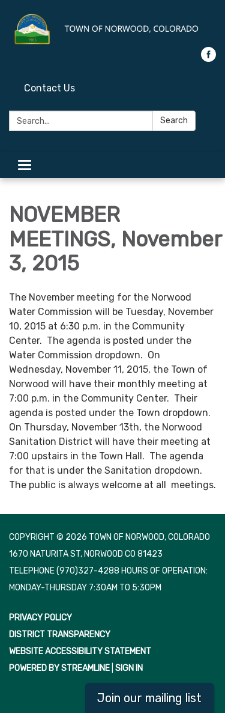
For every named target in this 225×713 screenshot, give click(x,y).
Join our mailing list (149, 698)
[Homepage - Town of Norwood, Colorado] (112, 29)
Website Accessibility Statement (80, 651)
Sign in (129, 668)
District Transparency (59, 634)
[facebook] (208, 58)
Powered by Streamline (59, 668)
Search (174, 120)
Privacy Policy (40, 618)
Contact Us (49, 88)
